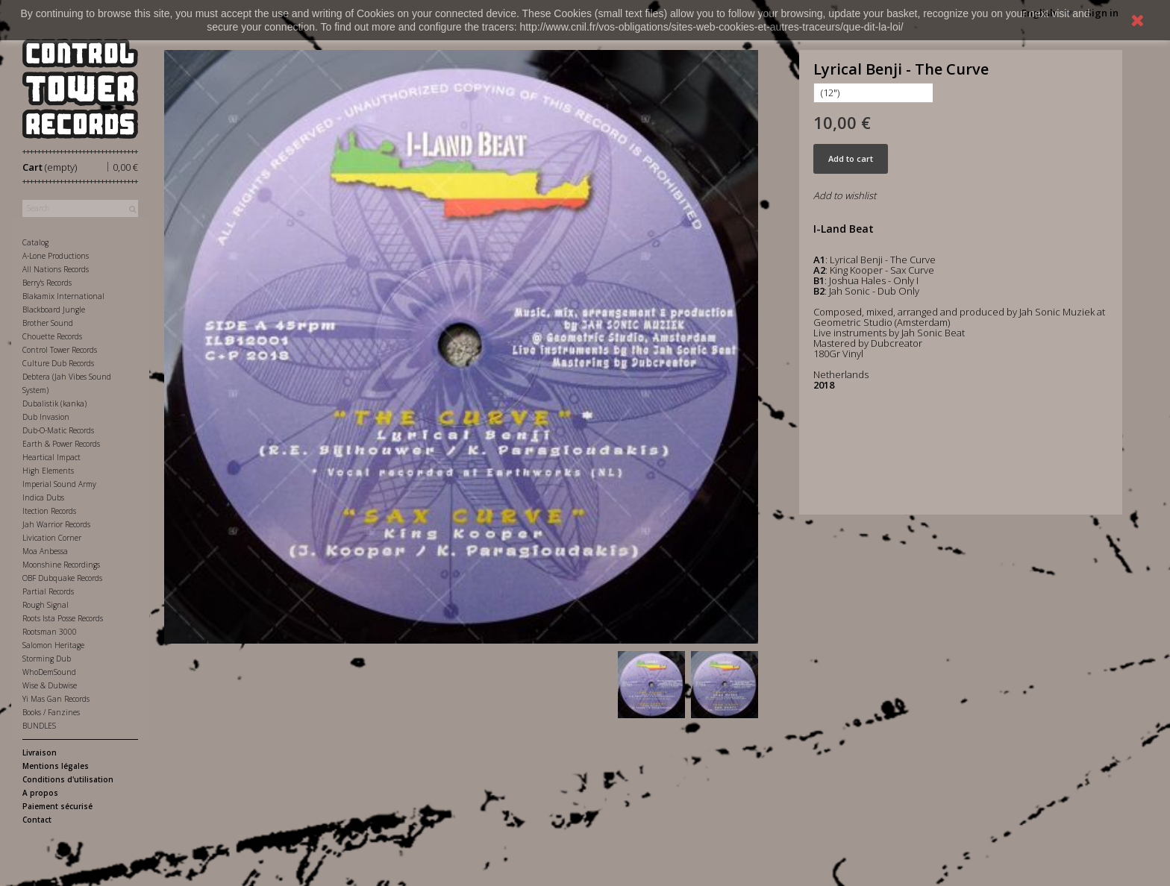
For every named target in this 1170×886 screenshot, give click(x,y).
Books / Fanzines (51, 712)
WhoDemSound (49, 672)
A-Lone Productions (55, 256)
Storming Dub (46, 658)
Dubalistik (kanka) (54, 403)
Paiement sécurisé (57, 806)
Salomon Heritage (53, 645)
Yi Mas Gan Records (56, 699)
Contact (36, 819)
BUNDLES (39, 725)
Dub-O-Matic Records (58, 430)
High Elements (48, 470)
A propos (40, 793)
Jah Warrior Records (56, 524)
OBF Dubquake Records (62, 578)
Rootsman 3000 (49, 631)
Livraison (39, 752)
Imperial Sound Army (59, 484)
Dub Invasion (45, 417)
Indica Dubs (43, 497)
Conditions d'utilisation (67, 779)
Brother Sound (47, 323)
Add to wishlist (844, 195)
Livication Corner (51, 537)
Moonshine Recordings (61, 564)
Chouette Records (52, 336)
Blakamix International (63, 296)
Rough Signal (45, 605)
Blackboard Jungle (53, 309)
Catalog (35, 242)
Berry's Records (47, 282)
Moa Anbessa (45, 551)
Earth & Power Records (61, 444)
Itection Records (49, 511)
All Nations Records (55, 269)
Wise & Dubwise (49, 685)
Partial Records (48, 591)
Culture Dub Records (58, 363)
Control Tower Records (59, 350)
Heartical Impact (51, 457)
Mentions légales (55, 766)
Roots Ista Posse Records (62, 618)
